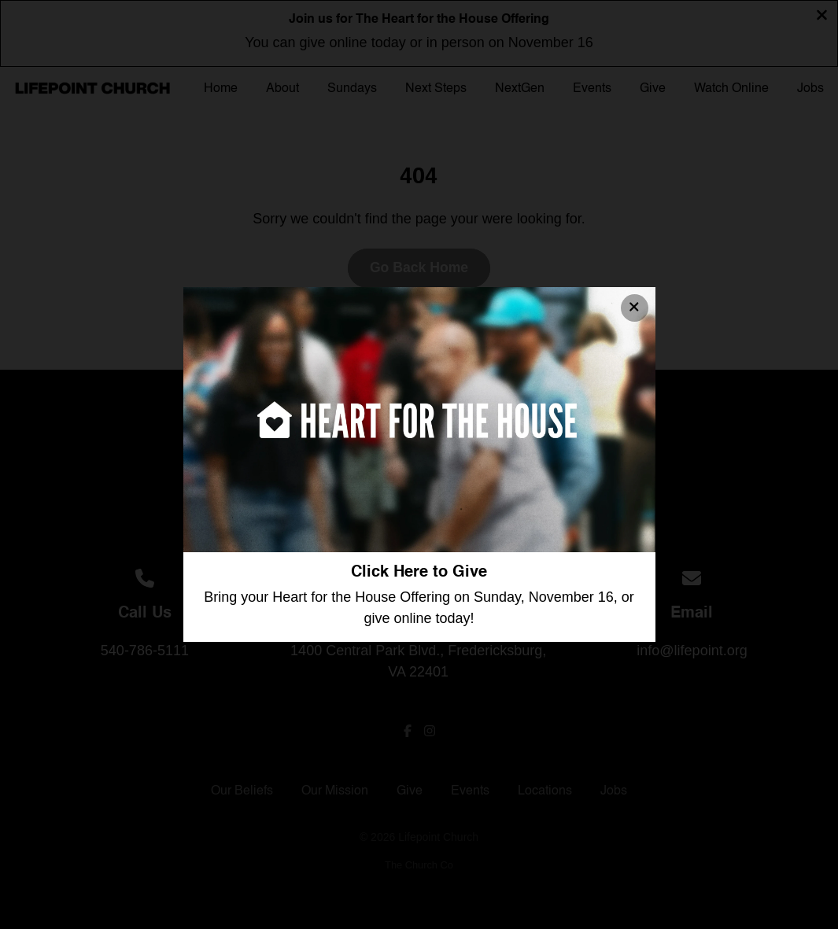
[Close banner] (634, 308)
